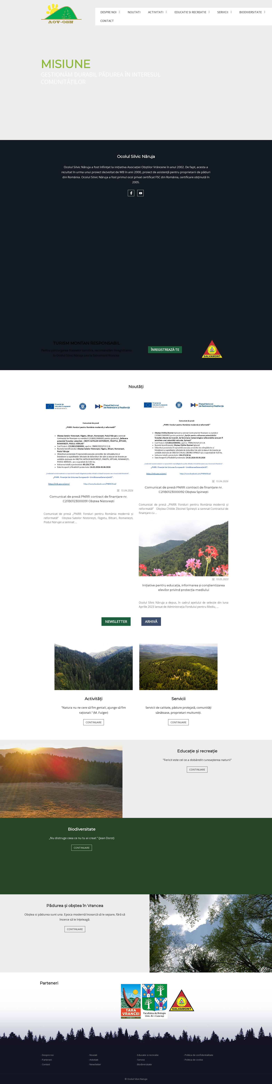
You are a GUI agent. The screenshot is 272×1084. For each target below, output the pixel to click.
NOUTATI (134, 12)
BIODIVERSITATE (250, 12)
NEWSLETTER (116, 621)
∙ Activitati (93, 1059)
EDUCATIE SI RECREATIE (190, 12)
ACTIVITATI (155, 12)
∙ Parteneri (46, 1059)
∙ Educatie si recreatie (147, 1055)
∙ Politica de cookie (193, 1059)
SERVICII (222, 12)
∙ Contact (45, 1064)
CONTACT (107, 21)
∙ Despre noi (47, 1055)
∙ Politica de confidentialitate (198, 1055)
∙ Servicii (140, 1059)
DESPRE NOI (108, 12)
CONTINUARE (93, 722)
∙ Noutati (92, 1055)
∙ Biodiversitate (144, 1064)
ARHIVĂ (151, 621)
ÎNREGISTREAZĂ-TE (165, 350)
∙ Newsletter (94, 1064)
